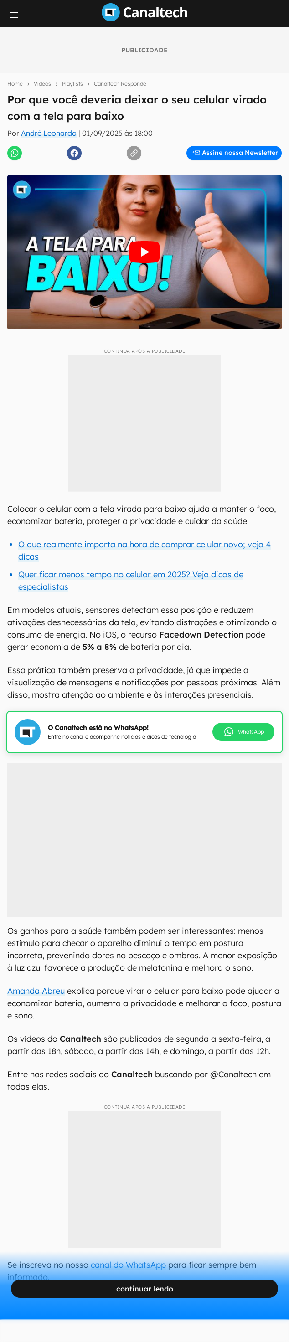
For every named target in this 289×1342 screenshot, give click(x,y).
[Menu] (13, 15)
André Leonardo (49, 133)
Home (15, 83)
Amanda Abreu (36, 991)
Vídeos (42, 83)
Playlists (72, 83)
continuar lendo (144, 1288)
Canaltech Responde (120, 83)
